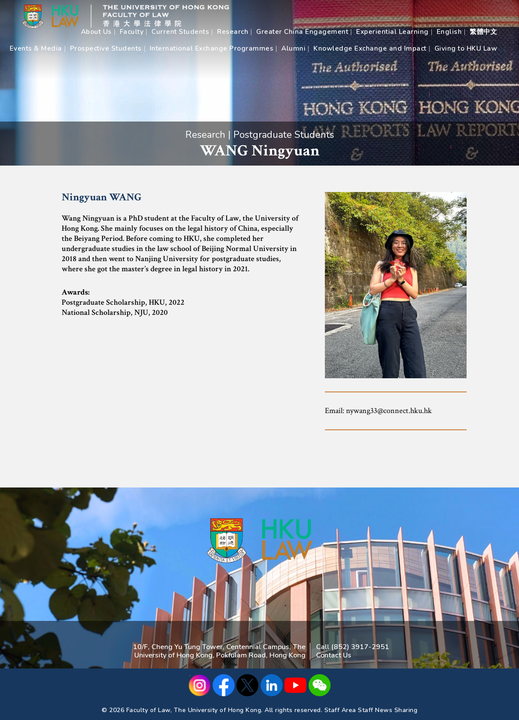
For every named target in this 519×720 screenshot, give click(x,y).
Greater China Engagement (302, 31)
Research (232, 31)
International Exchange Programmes (212, 48)
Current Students (180, 31)
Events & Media (36, 48)
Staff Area (340, 710)
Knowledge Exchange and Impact (370, 48)
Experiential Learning (392, 31)
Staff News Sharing (387, 710)
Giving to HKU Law (465, 48)
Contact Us (333, 655)
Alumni (293, 48)
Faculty (132, 31)
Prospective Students (106, 48)
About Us (96, 31)
